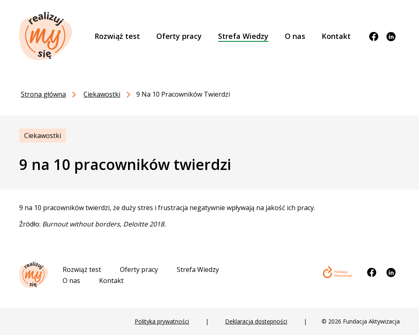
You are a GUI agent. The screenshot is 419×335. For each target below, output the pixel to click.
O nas (71, 280)
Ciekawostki (42, 135)
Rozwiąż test (82, 269)
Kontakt (111, 280)
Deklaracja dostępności (256, 321)
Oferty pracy (139, 269)
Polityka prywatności (162, 321)
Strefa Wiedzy (198, 269)
